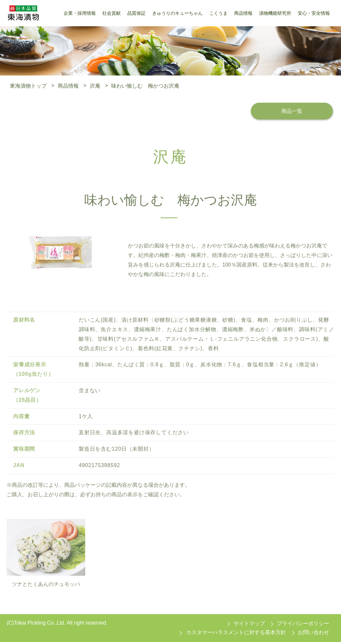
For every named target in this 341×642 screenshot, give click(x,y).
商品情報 (68, 85)
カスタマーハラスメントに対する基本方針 (236, 632)
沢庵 (95, 85)
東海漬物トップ (28, 85)
